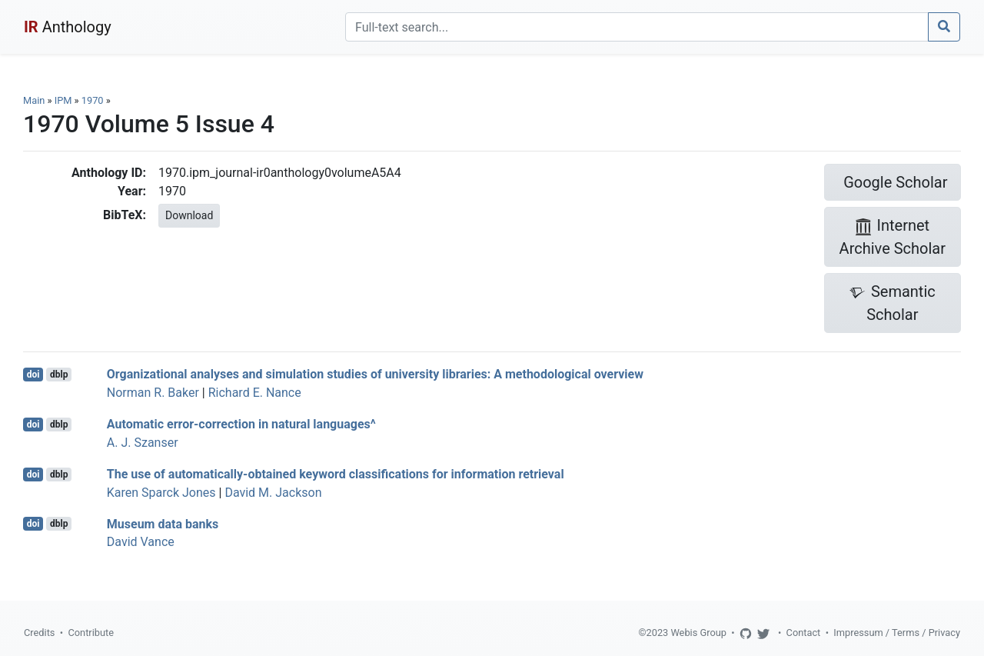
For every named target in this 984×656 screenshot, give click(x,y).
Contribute (91, 632)
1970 (92, 100)
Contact (803, 632)
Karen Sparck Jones (161, 492)
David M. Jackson (272, 492)
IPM (63, 100)
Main (34, 100)
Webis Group (698, 632)
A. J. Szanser (142, 442)
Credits (39, 632)
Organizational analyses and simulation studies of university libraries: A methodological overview (375, 374)
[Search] (637, 27)
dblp (59, 374)
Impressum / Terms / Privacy (896, 632)
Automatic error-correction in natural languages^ (241, 424)
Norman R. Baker (153, 392)
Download (189, 215)
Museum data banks (162, 523)
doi (33, 374)
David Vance (141, 541)
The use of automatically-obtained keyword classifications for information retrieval (335, 474)
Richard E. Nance (254, 392)
